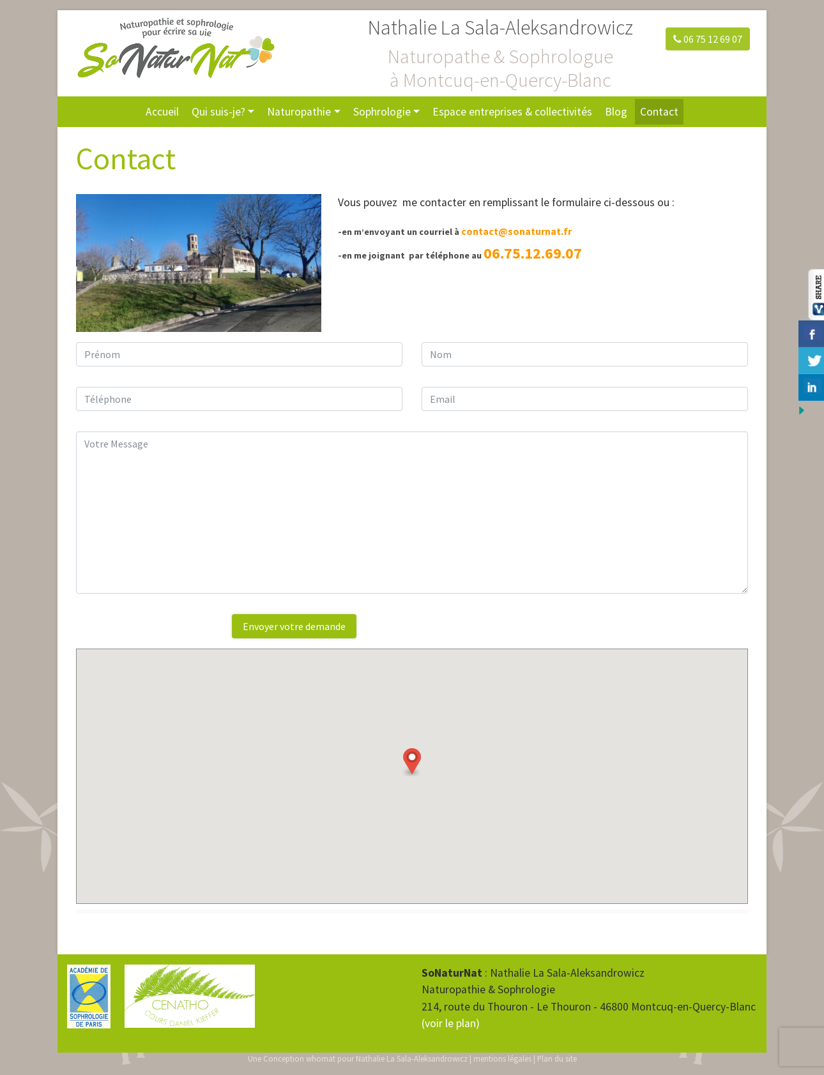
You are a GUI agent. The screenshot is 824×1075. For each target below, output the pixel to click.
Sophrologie (382, 112)
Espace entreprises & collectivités (512, 112)
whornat (320, 1058)
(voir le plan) (451, 1023)
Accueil (162, 112)
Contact (659, 112)
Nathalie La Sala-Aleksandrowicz (412, 1058)
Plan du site (557, 1058)
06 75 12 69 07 (707, 39)
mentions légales (502, 1058)
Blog (616, 112)
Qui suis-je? (218, 112)
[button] (412, 762)
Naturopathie (299, 112)
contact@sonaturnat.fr (516, 231)
